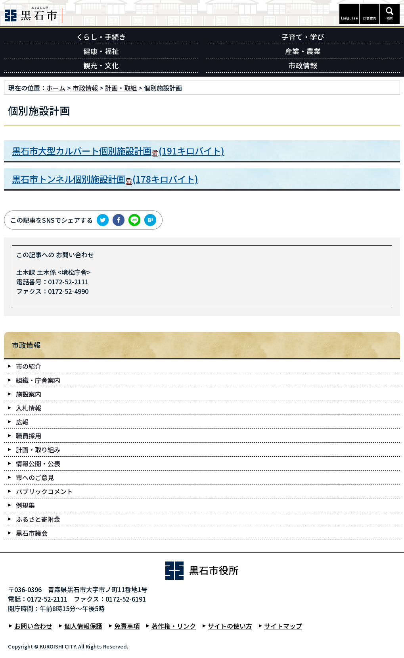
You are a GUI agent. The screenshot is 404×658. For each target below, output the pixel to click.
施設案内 (28, 394)
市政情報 (303, 65)
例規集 (25, 505)
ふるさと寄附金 (38, 519)
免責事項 (127, 626)
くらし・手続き (101, 37)
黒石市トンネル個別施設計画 (105, 178)
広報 (22, 421)
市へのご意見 (35, 477)
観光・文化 (101, 65)
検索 (390, 18)
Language (349, 18)
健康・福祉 (101, 51)
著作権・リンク (173, 626)
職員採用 (28, 435)
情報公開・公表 (38, 463)
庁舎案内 (369, 18)
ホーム (55, 88)
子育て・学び (302, 37)
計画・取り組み (38, 449)
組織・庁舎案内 (38, 380)
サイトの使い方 (230, 626)
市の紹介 (28, 366)
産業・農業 (303, 51)
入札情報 (28, 408)
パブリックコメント (44, 491)
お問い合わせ (33, 626)
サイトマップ (283, 626)
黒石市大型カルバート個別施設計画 (118, 150)
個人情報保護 (83, 626)
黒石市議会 (32, 533)
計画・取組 (121, 88)
